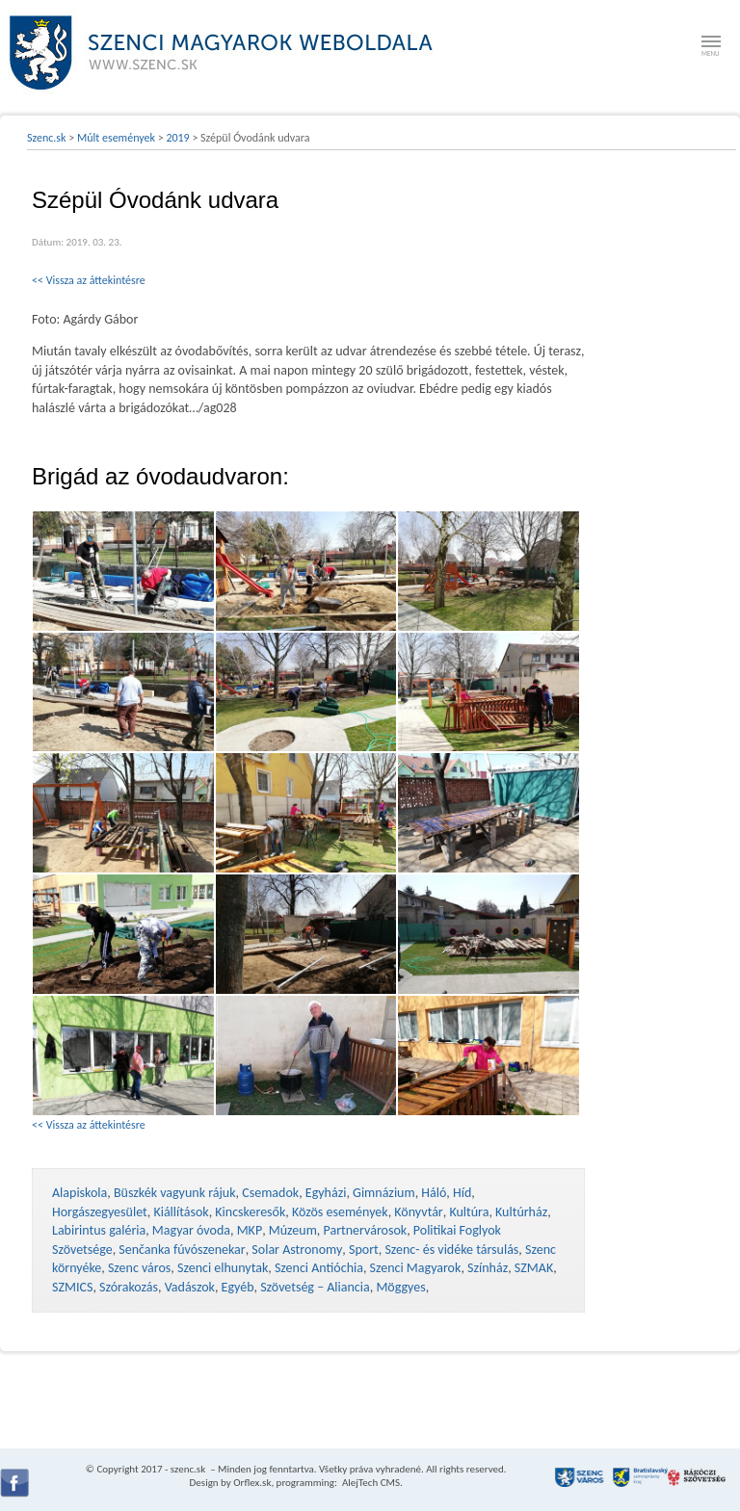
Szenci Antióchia (319, 1268)
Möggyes (400, 1287)
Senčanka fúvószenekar (182, 1249)
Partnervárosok (366, 1230)
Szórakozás (128, 1287)
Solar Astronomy (296, 1249)
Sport (364, 1249)
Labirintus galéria (98, 1230)
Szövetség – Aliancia (315, 1287)
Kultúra (469, 1212)
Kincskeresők (250, 1212)
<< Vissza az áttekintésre (88, 280)
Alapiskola (79, 1193)
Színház (487, 1268)
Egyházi (326, 1193)
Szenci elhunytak (222, 1268)
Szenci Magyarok (416, 1268)
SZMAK (534, 1268)
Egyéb (238, 1287)
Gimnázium (384, 1193)
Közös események (340, 1212)
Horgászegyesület (99, 1212)
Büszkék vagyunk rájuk (175, 1193)
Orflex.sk (252, 1482)
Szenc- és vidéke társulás (451, 1249)
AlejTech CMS (369, 1482)
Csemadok (270, 1193)
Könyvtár (418, 1212)
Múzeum (293, 1230)
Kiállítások (180, 1212)
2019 (177, 137)
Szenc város (139, 1268)
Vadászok (190, 1287)
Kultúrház (521, 1212)
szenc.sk (188, 1469)
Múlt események (116, 137)
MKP (249, 1230)
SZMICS (72, 1287)
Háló (433, 1193)
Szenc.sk (46, 137)
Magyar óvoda (191, 1230)
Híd (462, 1193)
